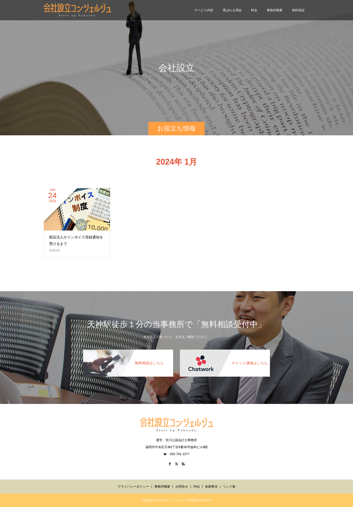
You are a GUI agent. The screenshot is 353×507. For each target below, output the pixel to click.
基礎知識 (54, 250)
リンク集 (229, 486)
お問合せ (181, 486)
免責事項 (211, 486)
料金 (254, 10)
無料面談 (298, 10)
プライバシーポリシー (133, 486)
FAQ (196, 486)
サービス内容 (203, 10)
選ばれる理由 (232, 10)
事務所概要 (275, 10)
